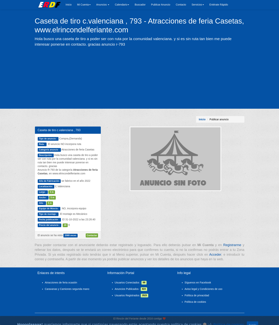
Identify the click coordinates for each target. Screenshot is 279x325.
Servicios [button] (198, 4)
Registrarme (232, 245)
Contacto (181, 4)
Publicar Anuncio (160, 4)
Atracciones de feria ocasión (61, 282)
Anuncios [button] (102, 4)
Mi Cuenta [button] (84, 4)
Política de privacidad (197, 295)
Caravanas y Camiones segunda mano (67, 288)
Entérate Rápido (218, 4)
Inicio (69, 4)
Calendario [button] (122, 4)
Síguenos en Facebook (198, 282)
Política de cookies (195, 301)
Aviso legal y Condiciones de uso (203, 288)
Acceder (215, 254)
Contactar (92, 235)
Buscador (140, 4)
